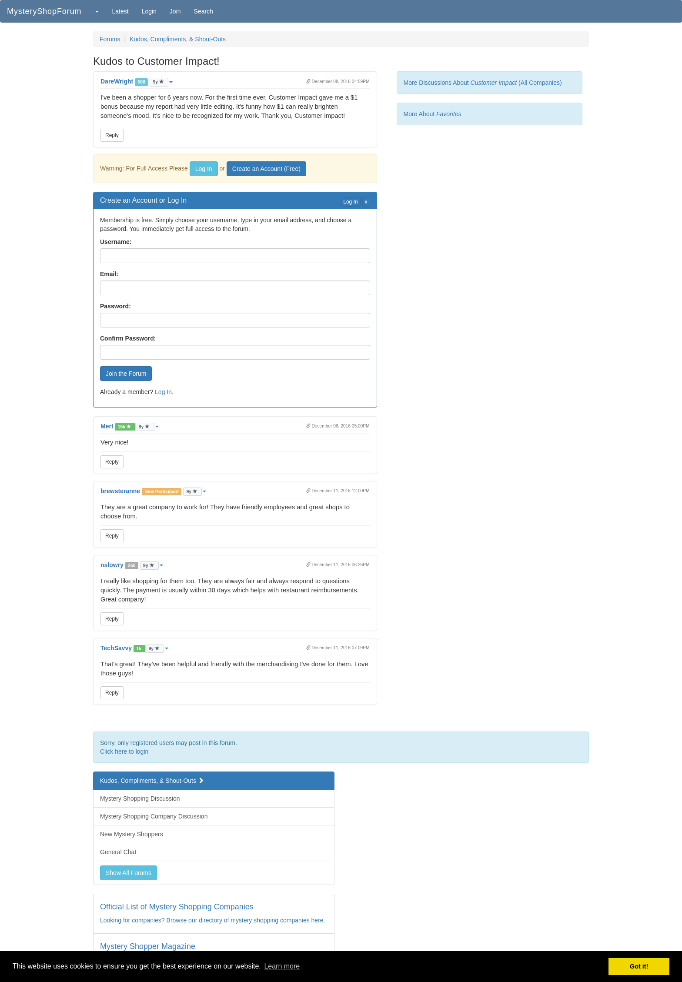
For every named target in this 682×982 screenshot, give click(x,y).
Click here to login (124, 751)
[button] (96, 11)
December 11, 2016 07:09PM (338, 647)
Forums (110, 39)
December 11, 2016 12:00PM (338, 490)
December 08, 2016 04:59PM (338, 81)
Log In (203, 168)
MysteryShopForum (44, 11)
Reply (112, 135)
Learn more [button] (282, 966)
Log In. (164, 391)
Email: (109, 274)
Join (175, 11)
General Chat (118, 851)
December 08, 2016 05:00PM (338, 426)
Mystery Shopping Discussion (140, 798)
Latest (120, 11)
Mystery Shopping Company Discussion (153, 816)
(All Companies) (540, 82)
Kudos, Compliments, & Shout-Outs (178, 39)
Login (149, 11)
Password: (115, 306)
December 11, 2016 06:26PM (338, 564)
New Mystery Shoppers (131, 834)
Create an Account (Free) (266, 168)
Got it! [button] (639, 966)
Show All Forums (128, 872)
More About (432, 113)
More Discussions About (460, 82)
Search (203, 11)
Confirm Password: (128, 338)
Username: (115, 241)
